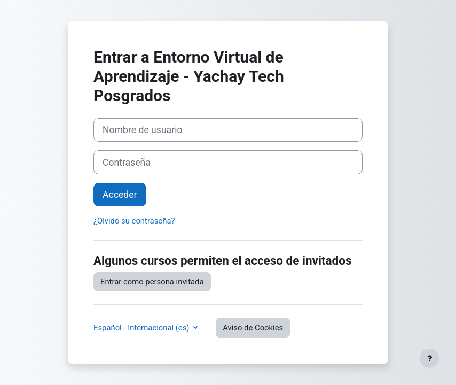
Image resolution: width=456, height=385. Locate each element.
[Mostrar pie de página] (429, 358)
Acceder (120, 194)
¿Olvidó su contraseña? (134, 221)
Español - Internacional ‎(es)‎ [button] (142, 328)
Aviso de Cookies (253, 328)
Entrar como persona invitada (152, 282)
